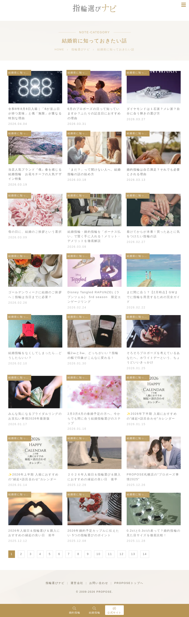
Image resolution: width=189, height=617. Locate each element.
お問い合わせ (98, 583)
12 (122, 554)
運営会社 (77, 583)
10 (98, 554)
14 (145, 554)
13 (133, 554)
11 (110, 554)
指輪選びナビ (55, 583)
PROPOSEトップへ (128, 583)
